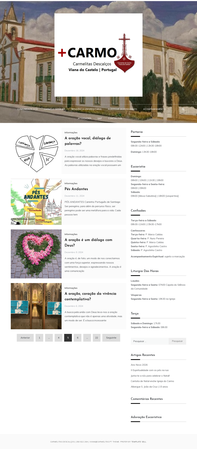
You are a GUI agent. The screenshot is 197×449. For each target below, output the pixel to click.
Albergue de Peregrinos (122, 109)
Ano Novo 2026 (139, 364)
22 (96, 337)
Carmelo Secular (54, 109)
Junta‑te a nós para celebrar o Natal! (150, 375)
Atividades (84, 118)
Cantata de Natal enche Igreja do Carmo (152, 381)
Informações (71, 132)
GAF (100, 118)
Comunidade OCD (28, 109)
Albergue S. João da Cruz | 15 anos (149, 386)
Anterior (25, 337)
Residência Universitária (86, 109)
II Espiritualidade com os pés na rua (150, 370)
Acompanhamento (154, 109)
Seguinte (111, 337)
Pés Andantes (76, 189)
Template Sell (138, 442)
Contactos (115, 118)
